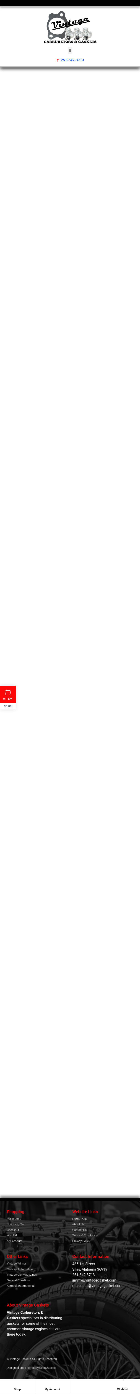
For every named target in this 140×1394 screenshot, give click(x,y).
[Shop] (17, 1385)
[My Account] (52, 1385)
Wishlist (122, 1389)
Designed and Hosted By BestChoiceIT (32, 1367)
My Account (52, 1389)
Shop (17, 1389)
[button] (70, 50)
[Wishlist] (122, 1385)
